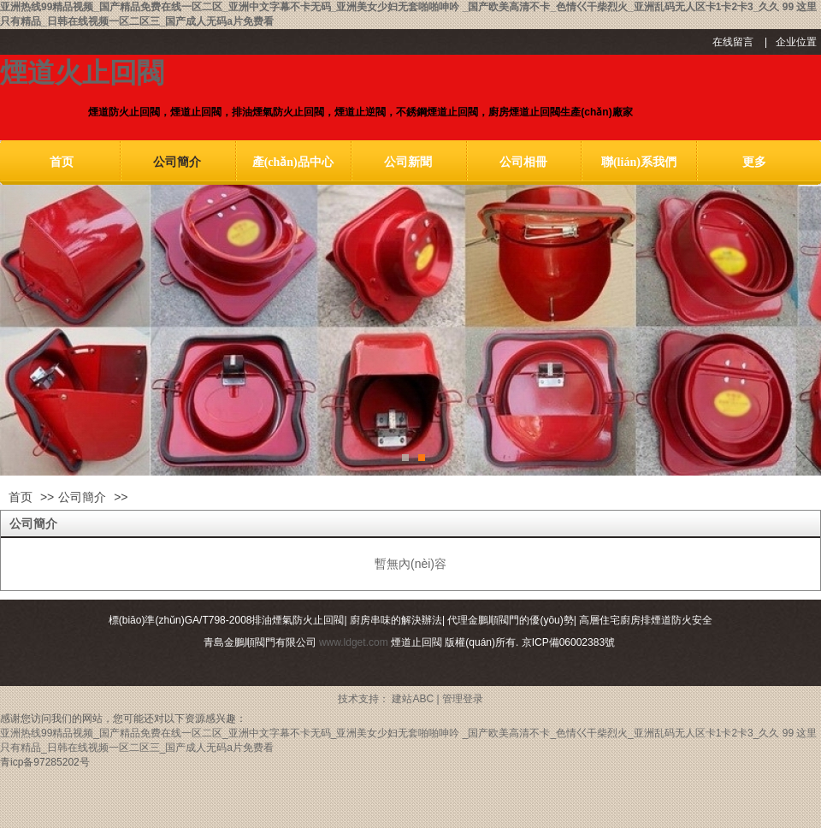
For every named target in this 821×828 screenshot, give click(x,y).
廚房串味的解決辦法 (396, 620)
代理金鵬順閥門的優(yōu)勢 (510, 620)
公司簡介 (82, 497)
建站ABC (413, 699)
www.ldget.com (353, 642)
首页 (20, 497)
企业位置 (796, 42)
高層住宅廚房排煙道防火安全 (645, 620)
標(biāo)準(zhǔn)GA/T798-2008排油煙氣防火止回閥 (227, 620)
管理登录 (462, 699)
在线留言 (732, 42)
